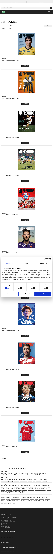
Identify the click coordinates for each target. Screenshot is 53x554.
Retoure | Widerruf (6, 520)
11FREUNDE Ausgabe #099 (10, 175)
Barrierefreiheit (6, 527)
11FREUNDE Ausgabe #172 (10, 330)
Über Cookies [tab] (43, 263)
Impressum (4, 523)
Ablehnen (9, 293)
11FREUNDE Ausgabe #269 (10, 407)
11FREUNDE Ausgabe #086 (10, 98)
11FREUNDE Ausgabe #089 (10, 137)
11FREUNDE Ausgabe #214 (10, 369)
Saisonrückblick (41, 2)
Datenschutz (5, 526)
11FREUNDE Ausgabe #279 (10, 446)
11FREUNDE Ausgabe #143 (10, 253)
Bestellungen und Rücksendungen (13, 551)
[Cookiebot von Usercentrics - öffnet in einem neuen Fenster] (45, 259)
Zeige (11, 25)
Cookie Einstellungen (7, 529)
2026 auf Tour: (41, 1)
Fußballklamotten (14, 1)
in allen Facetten (14, 2)
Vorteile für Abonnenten (8, 519)
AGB (2, 524)
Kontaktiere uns (27, 551)
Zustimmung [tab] (9, 263)
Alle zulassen (43, 293)
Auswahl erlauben (26, 293)
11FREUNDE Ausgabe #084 (10, 60)
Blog (2, 551)
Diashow (48, 25)
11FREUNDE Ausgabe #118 (10, 214)
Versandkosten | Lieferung (9, 517)
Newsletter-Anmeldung (8, 521)
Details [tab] (26, 263)
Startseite (4, 15)
